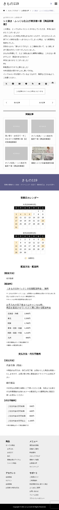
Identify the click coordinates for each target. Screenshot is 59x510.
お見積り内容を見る (12, 488)
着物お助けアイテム (14, 460)
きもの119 (11, 3)
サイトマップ (34, 467)
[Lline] (26, 84)
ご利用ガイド (34, 477)
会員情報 (9, 484)
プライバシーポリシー (37, 498)
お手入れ (10, 449)
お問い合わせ (34, 491)
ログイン (9, 480)
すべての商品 (10, 445)
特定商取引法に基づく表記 (39, 484)
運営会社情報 (34, 445)
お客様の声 (18, 17)
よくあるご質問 (35, 488)
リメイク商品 (11, 463)
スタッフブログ (35, 456)
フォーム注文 (34, 495)
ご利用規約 (33, 480)
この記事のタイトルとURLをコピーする (29, 91)
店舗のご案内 (34, 449)
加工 (8, 456)
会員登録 (9, 477)
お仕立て (10, 452)
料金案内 (33, 452)
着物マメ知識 (34, 460)
